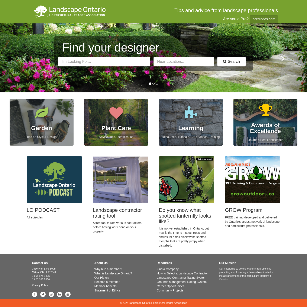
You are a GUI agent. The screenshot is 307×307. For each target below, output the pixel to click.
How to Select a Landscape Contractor (182, 273)
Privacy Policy (40, 285)
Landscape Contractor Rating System (181, 277)
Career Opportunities (170, 286)
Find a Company (168, 269)
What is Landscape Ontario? (113, 273)
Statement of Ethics (107, 290)
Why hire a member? (108, 269)
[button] (23, 57)
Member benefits (105, 286)
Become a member (107, 282)
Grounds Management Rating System (182, 282)
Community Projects (170, 290)
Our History (102, 277)
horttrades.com (263, 19)
